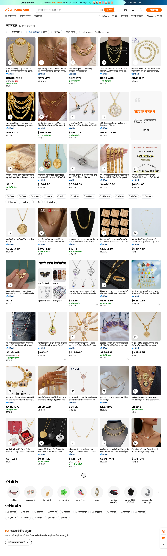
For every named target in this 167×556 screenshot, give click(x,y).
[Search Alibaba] (67, 9)
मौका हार (25, 518)
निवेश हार (51, 518)
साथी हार (24, 202)
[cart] (133, 10)
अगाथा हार (11, 512)
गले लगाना (25, 512)
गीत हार (10, 196)
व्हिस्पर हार (146, 196)
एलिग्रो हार (119, 196)
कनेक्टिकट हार (89, 196)
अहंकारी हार (50, 202)
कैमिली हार (52, 512)
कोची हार (38, 518)
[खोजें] (109, 10)
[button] (101, 9)
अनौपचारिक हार (81, 512)
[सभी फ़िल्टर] (14, 32)
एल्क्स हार (35, 196)
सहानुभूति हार (97, 512)
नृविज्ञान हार (125, 512)
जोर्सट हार (61, 196)
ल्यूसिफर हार (140, 512)
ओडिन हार (111, 512)
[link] (163, 531)
